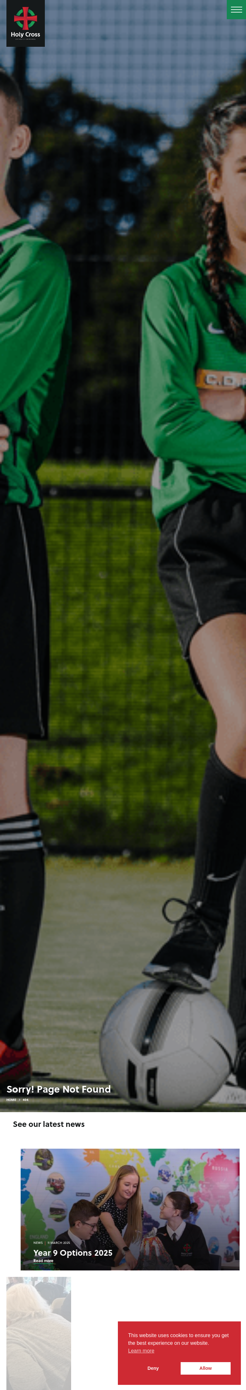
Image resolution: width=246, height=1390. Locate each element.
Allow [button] (206, 1368)
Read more (70, 1260)
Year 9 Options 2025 (100, 1252)
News (66, 1242)
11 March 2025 (86, 1242)
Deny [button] (153, 1368)
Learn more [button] (141, 1350)
